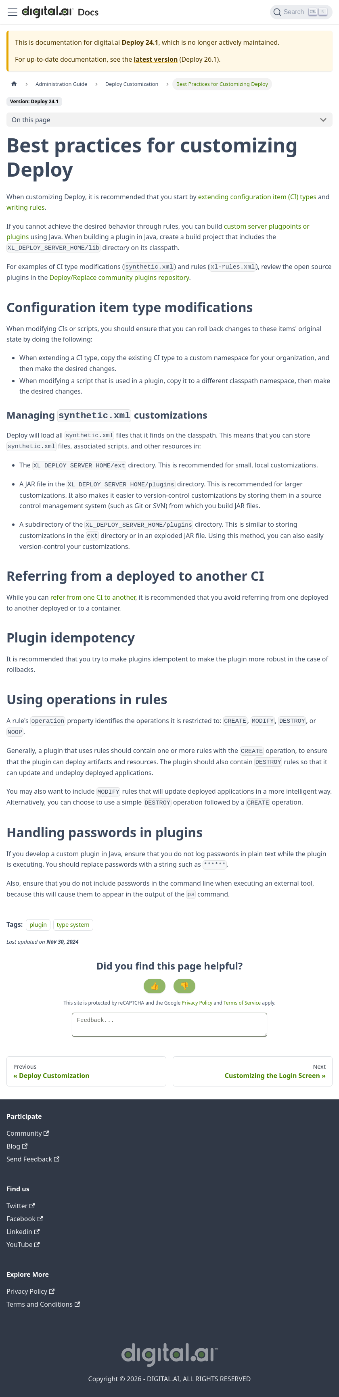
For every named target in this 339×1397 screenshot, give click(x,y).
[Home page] (14, 84)
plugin (38, 924)
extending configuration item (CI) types (257, 196)
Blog (16, 1146)
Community (27, 1133)
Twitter (20, 1205)
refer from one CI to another (93, 597)
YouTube (23, 1244)
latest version (156, 59)
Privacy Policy (197, 1002)
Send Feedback (32, 1159)
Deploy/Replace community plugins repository (119, 277)
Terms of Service (242, 1002)
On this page (31, 119)
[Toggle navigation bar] (12, 12)
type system (73, 924)
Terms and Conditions (43, 1304)
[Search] (301, 12)
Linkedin (23, 1231)
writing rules (25, 207)
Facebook (24, 1218)
